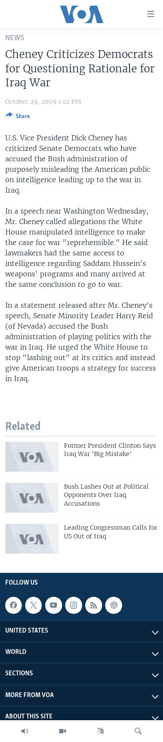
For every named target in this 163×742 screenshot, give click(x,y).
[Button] (18, 117)
